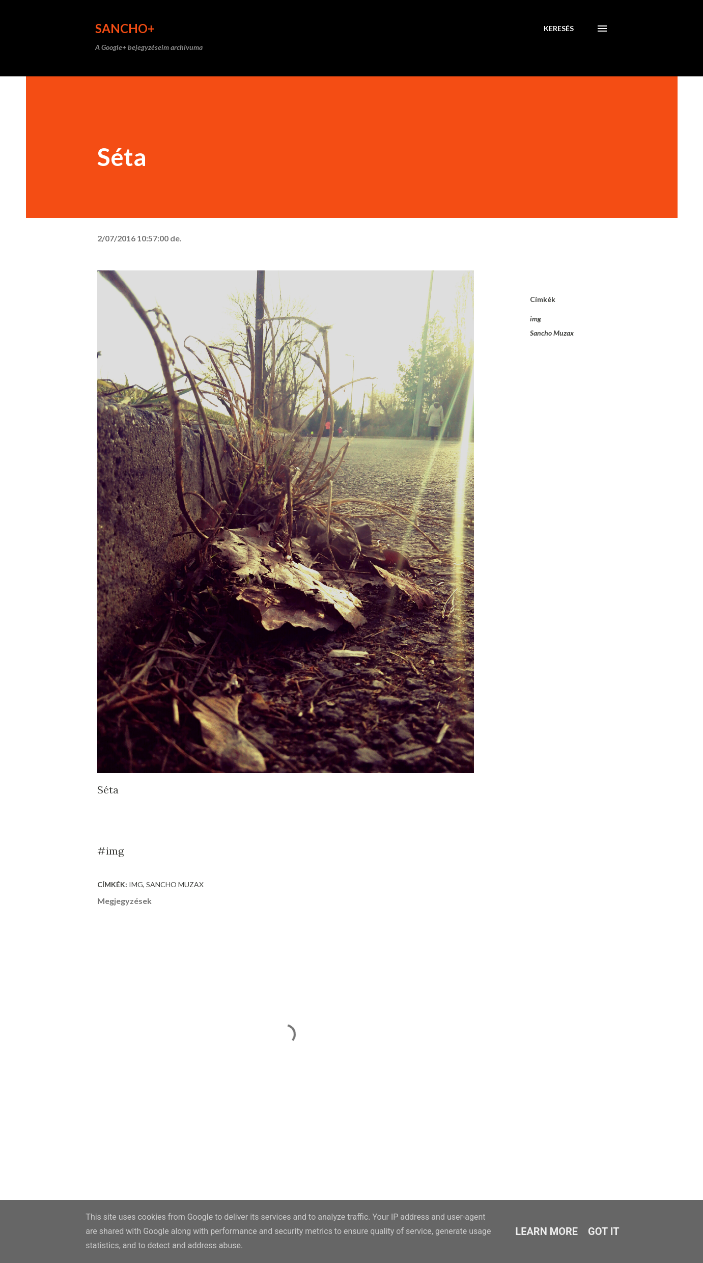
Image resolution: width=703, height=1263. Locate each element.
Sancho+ (125, 28)
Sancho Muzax (552, 332)
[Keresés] (559, 28)
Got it (604, 1231)
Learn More (546, 1231)
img (535, 318)
